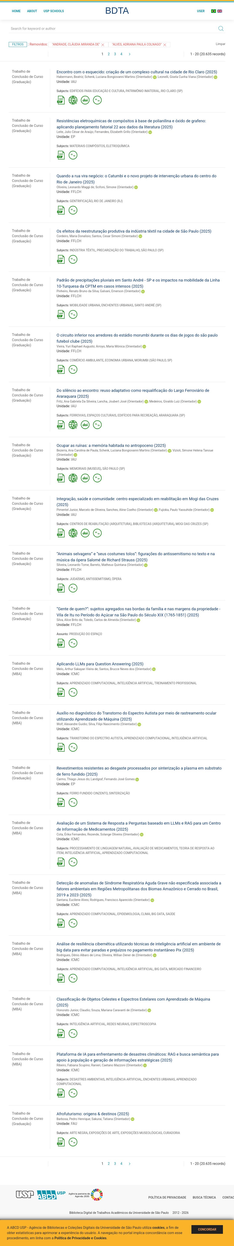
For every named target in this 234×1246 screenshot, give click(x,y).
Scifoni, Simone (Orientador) (114, 187)
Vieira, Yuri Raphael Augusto (75, 346)
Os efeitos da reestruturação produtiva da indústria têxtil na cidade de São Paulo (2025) (133, 231)
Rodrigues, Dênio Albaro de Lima (78, 955)
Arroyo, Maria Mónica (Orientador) (119, 346)
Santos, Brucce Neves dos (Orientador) (125, 669)
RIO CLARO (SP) (172, 91)
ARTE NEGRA (79, 1133)
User (201, 11)
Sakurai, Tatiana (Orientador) (110, 1119)
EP (73, 137)
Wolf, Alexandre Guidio (71, 724)
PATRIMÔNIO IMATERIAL (143, 91)
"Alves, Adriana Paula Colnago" (139, 45)
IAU (73, 82)
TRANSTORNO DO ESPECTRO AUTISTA (96, 738)
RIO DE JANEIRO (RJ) (108, 201)
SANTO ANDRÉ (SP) (147, 305)
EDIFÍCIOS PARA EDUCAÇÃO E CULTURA (97, 91)
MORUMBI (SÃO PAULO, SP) (153, 360)
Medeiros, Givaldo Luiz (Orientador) (173, 401)
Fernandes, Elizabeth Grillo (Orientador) (121, 132)
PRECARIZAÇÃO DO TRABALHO (118, 250)
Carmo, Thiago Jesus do (72, 779)
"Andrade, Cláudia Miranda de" (78, 45)
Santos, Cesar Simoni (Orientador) (115, 236)
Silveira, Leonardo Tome (72, 565)
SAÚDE (170, 914)
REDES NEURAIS (118, 1024)
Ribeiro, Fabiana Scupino (73, 1065)
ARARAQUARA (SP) (172, 415)
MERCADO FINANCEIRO (185, 969)
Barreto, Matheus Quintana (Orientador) (116, 565)
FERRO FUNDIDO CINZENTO (89, 793)
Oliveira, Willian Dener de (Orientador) (127, 955)
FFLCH (76, 192)
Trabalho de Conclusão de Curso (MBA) (27, 668)
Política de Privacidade (167, 1197)
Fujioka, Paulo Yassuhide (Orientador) (184, 509)
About (32, 11)
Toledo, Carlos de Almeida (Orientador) (110, 620)
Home (16, 11)
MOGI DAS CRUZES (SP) (192, 524)
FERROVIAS (78, 415)
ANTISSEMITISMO (98, 579)
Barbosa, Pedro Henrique (73, 1119)
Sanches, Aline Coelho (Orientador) (129, 509)
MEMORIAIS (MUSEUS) (85, 468)
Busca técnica (204, 1197)
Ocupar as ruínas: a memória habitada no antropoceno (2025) (111, 445)
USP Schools (54, 11)
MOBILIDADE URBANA (85, 305)
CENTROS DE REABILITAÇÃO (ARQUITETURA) (101, 524)
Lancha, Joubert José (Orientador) (120, 401)
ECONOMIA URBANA (119, 360)
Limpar (220, 44)
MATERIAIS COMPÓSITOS (87, 146)
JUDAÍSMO (77, 579)
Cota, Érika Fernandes (71, 834)
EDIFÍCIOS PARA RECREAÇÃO (138, 415)
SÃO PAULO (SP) (152, 250)
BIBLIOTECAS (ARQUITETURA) (153, 524)
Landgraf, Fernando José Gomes (113, 779)
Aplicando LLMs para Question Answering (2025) (99, 664)
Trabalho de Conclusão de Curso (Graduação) (27, 76)
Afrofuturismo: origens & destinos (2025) (92, 1114)
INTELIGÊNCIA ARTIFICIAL (135, 683)
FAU (74, 1124)
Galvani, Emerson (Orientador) (120, 291)
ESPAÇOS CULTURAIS (101, 415)
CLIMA (145, 914)
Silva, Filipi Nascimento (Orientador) (112, 724)
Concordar (207, 1229)
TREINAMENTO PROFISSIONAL (175, 683)
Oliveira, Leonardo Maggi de (75, 187)
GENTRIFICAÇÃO (81, 201)
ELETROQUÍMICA (117, 146)
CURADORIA (171, 1133)
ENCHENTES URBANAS (117, 305)
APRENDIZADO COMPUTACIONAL (93, 683)
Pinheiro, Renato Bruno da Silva (77, 291)
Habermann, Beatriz (69, 77)
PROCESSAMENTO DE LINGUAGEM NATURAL (101, 848)
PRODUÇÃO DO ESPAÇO (85, 634)
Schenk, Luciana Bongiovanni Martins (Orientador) (118, 77)
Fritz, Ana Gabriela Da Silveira (76, 401)
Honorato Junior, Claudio (73, 1010)
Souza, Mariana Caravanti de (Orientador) (119, 1010)
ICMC (75, 674)
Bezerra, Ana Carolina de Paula (77, 450)
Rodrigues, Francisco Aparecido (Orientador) (120, 900)
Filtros (17, 44)
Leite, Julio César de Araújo (74, 132)
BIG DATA (157, 914)
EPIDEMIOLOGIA (128, 914)
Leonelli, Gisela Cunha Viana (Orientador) (185, 77)
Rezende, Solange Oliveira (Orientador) (113, 834)
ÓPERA (116, 579)
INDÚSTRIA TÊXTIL (82, 250)
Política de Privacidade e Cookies (81, 1238)
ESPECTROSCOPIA (143, 1024)
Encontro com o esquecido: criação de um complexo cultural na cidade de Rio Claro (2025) (136, 72)
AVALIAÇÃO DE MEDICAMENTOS (155, 848)
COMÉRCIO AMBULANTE (87, 360)
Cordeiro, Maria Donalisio (73, 236)
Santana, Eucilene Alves (72, 900)
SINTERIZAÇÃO (119, 793)
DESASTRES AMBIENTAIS (87, 1079)
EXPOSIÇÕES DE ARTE (104, 1133)
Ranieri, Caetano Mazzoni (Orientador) (117, 1065)
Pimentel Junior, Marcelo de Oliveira (80, 509)
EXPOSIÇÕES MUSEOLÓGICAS (141, 1133)
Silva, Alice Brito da (69, 620)
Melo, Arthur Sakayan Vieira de (77, 669)
